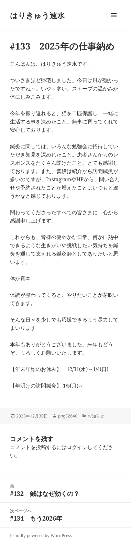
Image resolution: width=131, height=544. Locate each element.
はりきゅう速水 (37, 15)
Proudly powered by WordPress (41, 535)
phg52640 (67, 416)
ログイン (77, 447)
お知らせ (96, 416)
